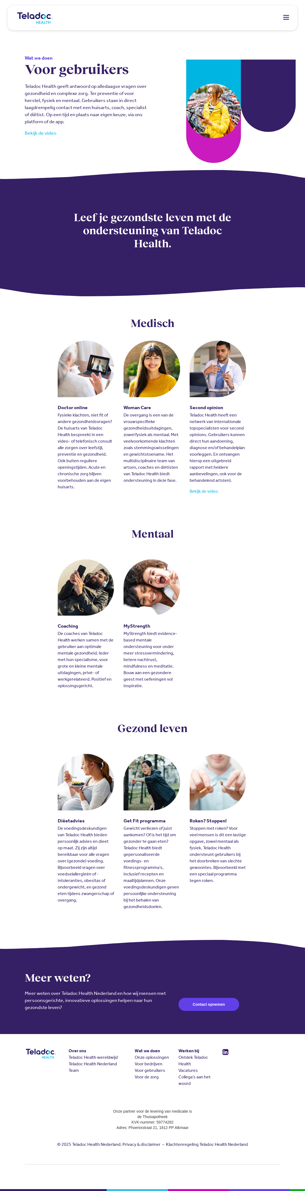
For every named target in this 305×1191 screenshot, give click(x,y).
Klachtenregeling (182, 1144)
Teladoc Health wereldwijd (93, 1057)
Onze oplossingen (152, 1057)
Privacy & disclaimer (141, 1144)
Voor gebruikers (150, 1070)
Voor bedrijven (148, 1063)
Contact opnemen (209, 1004)
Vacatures (188, 1070)
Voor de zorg (147, 1076)
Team (74, 1070)
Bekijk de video (40, 133)
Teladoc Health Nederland (93, 1063)
